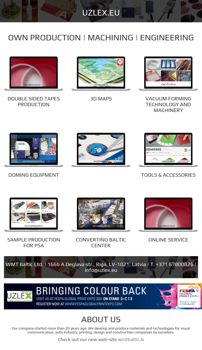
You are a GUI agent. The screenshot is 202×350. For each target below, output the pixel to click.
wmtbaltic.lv (131, 339)
